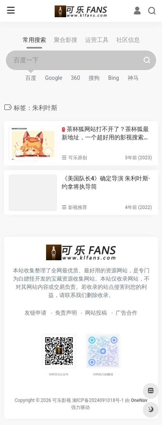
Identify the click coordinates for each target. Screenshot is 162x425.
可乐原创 (77, 157)
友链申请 (35, 313)
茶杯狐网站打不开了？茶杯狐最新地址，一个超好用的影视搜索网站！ (106, 134)
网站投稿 (96, 313)
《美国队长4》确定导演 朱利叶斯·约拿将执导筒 (106, 182)
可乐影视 (61, 400)
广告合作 (126, 313)
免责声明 (66, 313)
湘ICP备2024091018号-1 (98, 400)
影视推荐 (77, 207)
